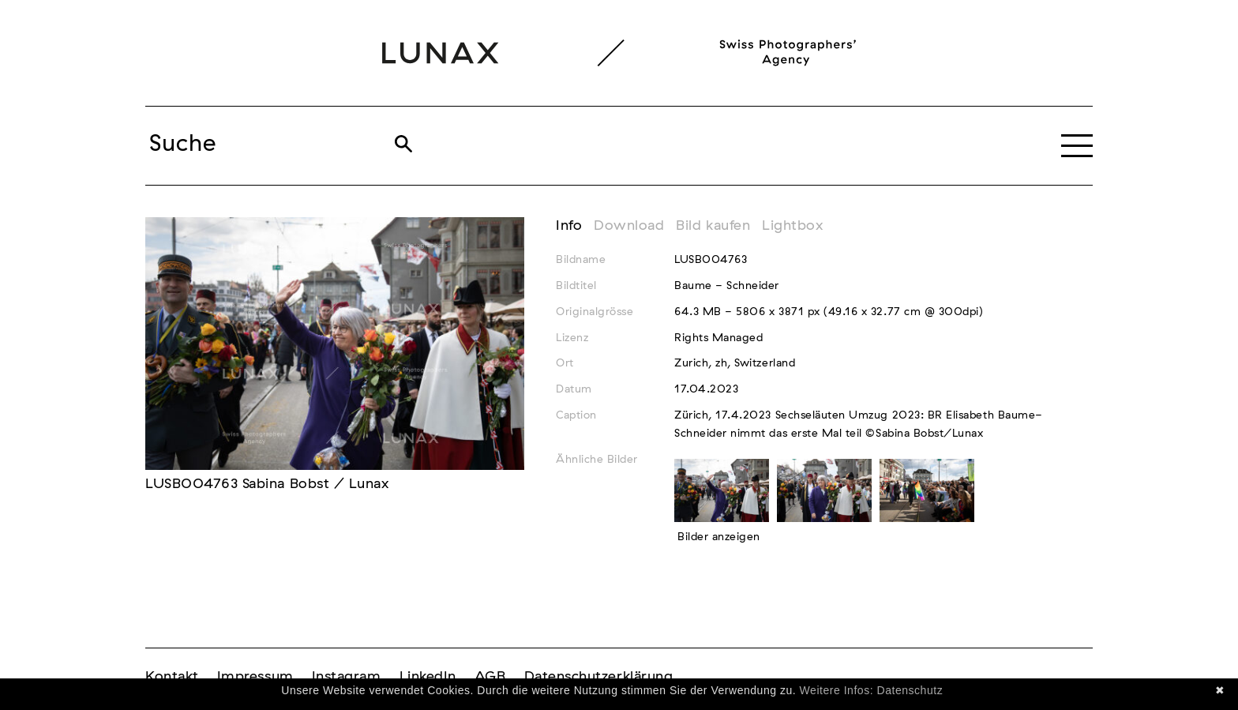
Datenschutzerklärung (598, 677)
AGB (490, 677)
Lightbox (792, 226)
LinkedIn (428, 677)
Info (569, 226)
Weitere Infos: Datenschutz (872, 690)
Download (629, 226)
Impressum (255, 677)
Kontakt (172, 677)
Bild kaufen (713, 226)
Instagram (346, 677)
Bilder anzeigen (718, 537)
